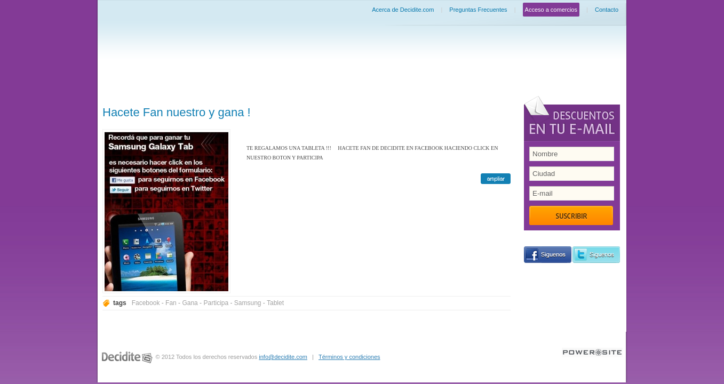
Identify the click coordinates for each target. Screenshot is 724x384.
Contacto (606, 9)
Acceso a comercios (551, 9)
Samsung (247, 303)
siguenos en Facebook (547, 254)
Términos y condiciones (349, 357)
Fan (171, 303)
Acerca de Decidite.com (403, 9)
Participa (215, 303)
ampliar (496, 178)
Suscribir (571, 215)
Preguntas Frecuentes (478, 9)
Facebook (146, 303)
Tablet (275, 303)
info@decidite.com (283, 357)
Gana (189, 303)
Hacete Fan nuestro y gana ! (176, 112)
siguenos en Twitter (596, 254)
